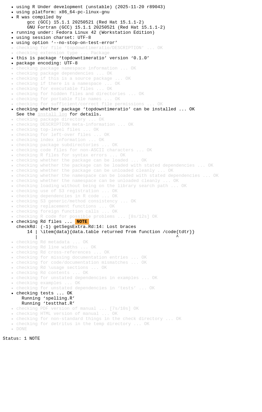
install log (52, 136)
